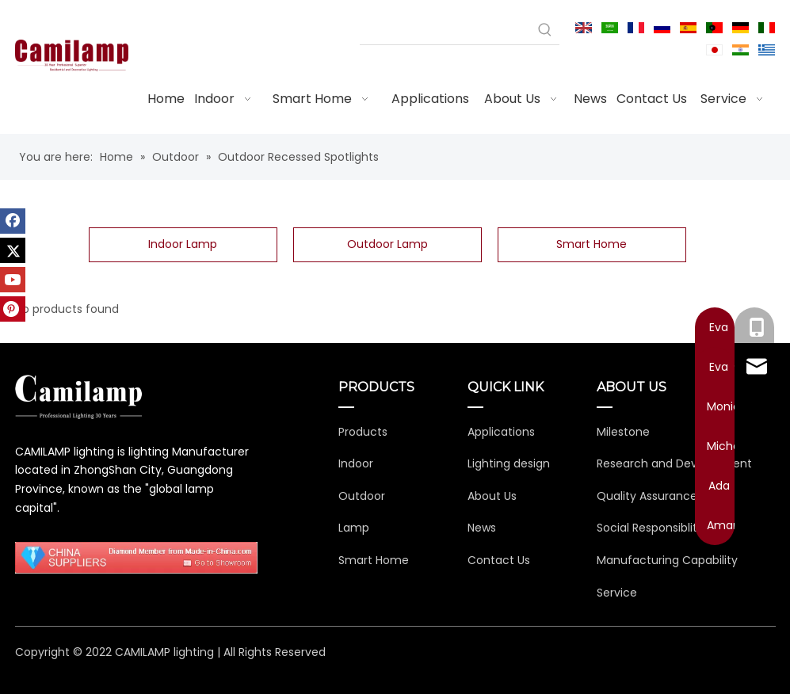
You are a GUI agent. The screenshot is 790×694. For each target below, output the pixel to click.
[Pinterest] (12, 309)
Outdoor (361, 496)
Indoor (355, 463)
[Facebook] (12, 221)
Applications (501, 432)
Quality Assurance (647, 496)
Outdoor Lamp (387, 244)
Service (617, 593)
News (482, 528)
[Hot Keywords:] (545, 30)
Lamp (353, 528)
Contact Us (499, 560)
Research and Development (674, 463)
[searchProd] (445, 30)
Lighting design (509, 463)
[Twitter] (12, 250)
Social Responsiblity (650, 528)
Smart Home (591, 244)
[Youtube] (12, 279)
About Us (492, 496)
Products (362, 432)
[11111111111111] (136, 558)
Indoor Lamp (182, 244)
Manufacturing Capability (667, 560)
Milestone (623, 432)
